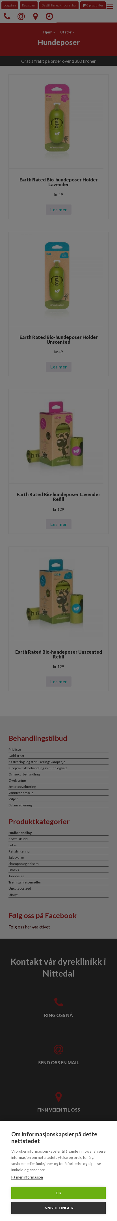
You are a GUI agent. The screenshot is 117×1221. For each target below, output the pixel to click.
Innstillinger (58, 1208)
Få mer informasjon (27, 1177)
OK (59, 1193)
